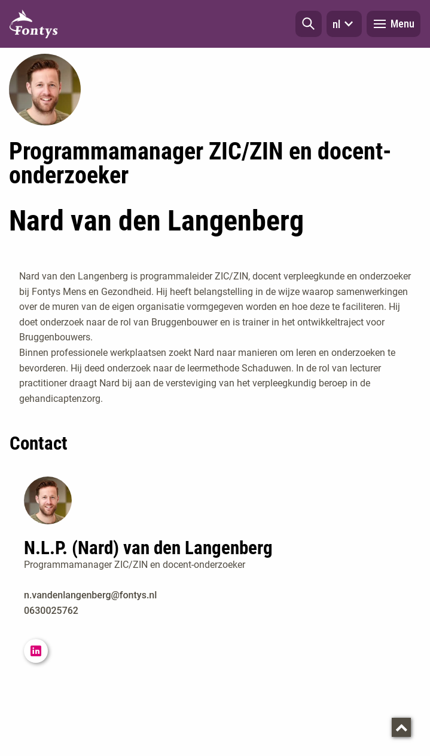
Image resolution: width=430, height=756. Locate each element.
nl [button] (344, 24)
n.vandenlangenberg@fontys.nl (90, 595)
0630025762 (51, 610)
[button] (308, 24)
